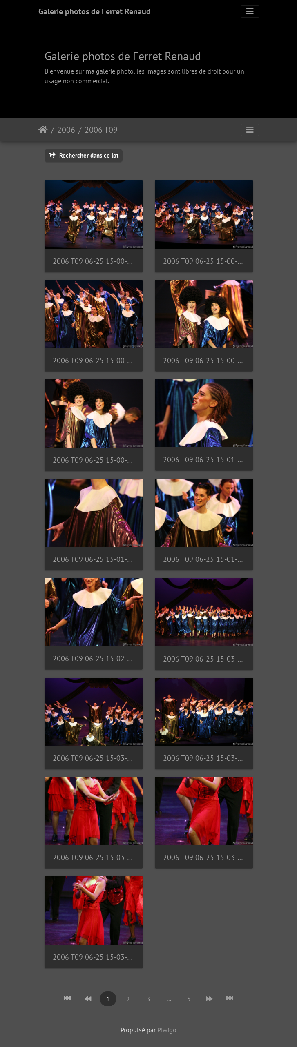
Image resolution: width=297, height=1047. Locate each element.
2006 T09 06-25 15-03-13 (93, 758)
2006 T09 (101, 130)
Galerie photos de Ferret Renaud (94, 11)
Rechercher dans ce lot (83, 155)
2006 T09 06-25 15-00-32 (93, 360)
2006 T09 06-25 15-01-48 (93, 559)
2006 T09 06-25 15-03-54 (93, 957)
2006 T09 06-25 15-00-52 (204, 360)
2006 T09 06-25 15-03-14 (204, 758)
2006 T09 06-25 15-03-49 (93, 857)
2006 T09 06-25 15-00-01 (93, 261)
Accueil (43, 130)
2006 (66, 130)
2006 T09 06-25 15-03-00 (204, 659)
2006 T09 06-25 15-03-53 (204, 857)
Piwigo (166, 1030)
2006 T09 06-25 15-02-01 (93, 658)
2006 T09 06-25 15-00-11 (204, 261)
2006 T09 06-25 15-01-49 (204, 559)
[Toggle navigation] (250, 11)
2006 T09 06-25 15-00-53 (93, 460)
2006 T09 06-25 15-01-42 (204, 459)
